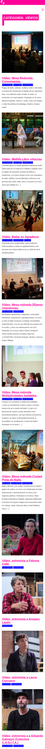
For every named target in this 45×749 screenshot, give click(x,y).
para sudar (27, 240)
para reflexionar (28, 84)
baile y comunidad (7, 84)
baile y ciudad (6, 483)
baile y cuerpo (17, 84)
